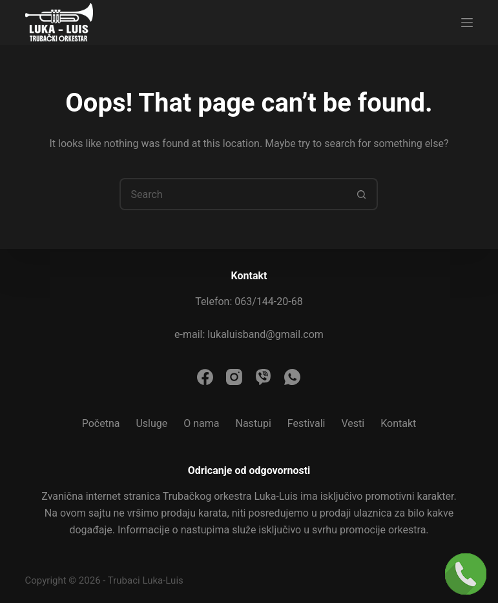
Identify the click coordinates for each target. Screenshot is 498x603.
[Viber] (263, 377)
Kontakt (398, 423)
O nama (201, 423)
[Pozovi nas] (465, 574)
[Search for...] (232, 194)
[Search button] (362, 194)
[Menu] (467, 22)
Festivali (306, 423)
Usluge (151, 423)
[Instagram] (234, 377)
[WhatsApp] (292, 377)
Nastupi (253, 423)
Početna (101, 423)
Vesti (352, 423)
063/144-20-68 (268, 301)
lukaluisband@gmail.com (265, 334)
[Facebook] (205, 377)
